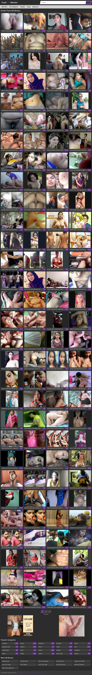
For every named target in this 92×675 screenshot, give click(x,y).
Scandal (22, 6)
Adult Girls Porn (60, 664)
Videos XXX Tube (79, 661)
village (28, 653)
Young (28, 6)
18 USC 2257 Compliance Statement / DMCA (31, 672)
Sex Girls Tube (6, 664)
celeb (28, 650)
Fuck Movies (9, 2)
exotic (82, 643)
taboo (10, 653)
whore (46, 647)
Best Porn (4, 6)
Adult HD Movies (79, 664)
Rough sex (35, 6)
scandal (10, 643)
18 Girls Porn (60, 661)
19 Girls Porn (24, 661)
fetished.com (6, 661)
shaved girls (10, 650)
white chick (64, 653)
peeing (82, 653)
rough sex (46, 643)
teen (82, 647)
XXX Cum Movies (43, 661)
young (28, 643)
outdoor (64, 650)
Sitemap (19, 672)
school (46, 653)
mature (46, 650)
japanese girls (10, 647)
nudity (64, 647)
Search (88, 2)
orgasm (28, 647)
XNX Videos (23, 664)
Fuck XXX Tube (42, 664)
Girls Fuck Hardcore (8, 668)
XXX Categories (13, 6)
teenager (64, 643)
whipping (82, 650)
